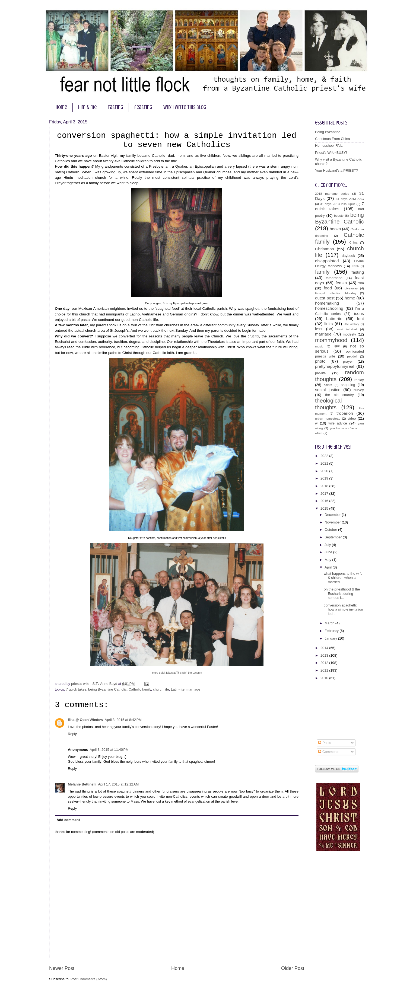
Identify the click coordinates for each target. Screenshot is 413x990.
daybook (348, 256)
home (61, 107)
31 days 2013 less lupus (337, 204)
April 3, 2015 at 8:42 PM (123, 720)
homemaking (327, 303)
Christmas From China (332, 139)
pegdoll (352, 356)
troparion (344, 413)
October (331, 530)
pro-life (320, 373)
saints (328, 385)
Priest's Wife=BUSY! (331, 153)
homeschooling (329, 308)
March (330, 623)
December (333, 515)
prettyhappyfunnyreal (334, 366)
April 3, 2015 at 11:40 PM (109, 750)
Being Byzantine (327, 132)
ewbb (355, 266)
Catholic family (140, 689)
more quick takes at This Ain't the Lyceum (177, 672)
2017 (324, 493)
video (352, 418)
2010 (324, 678)
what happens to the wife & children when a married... (343, 577)
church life (161, 689)
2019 (324, 478)
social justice (328, 389)
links (328, 323)
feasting (143, 107)
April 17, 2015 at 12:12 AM (118, 784)
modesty (349, 334)
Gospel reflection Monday (335, 293)
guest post (325, 298)
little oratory (351, 324)
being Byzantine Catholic (107, 689)
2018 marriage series (332, 193)
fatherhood (334, 278)
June (329, 552)
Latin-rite (178, 689)
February (332, 631)
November (333, 522)
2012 (324, 663)
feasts (341, 282)
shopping (348, 385)
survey (359, 390)
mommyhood (331, 340)
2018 (324, 486)
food (328, 288)
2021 (324, 463)
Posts (324, 743)
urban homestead (327, 418)
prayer (348, 361)
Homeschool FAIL (329, 145)
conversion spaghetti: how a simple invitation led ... (343, 609)
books (335, 228)
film (361, 283)
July (328, 545)
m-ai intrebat (347, 329)
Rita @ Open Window (85, 720)
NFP (336, 346)
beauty (339, 215)
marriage (193, 689)
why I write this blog (184, 107)
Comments (328, 752)
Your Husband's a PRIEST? (336, 170)
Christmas (324, 249)
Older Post (292, 968)
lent (360, 318)
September (334, 537)
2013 (324, 655)
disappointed (327, 260)
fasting (115, 107)
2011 (324, 670)
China (353, 242)
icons (359, 313)
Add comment (68, 820)
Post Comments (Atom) (89, 979)
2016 (324, 501)
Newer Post (61, 968)
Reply (72, 734)
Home (177, 968)
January (331, 638)
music (319, 346)
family (322, 272)
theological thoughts (328, 403)
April (328, 567)
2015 (324, 508)
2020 (324, 471)
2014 (324, 648)
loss (318, 329)
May (328, 560)
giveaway (351, 288)
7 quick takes (76, 689)
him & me (87, 107)
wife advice (337, 423)
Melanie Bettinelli (82, 784)
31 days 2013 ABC (350, 198)
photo (320, 361)
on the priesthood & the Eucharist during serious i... (342, 593)
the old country (339, 395)
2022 (324, 456)
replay (359, 380)
